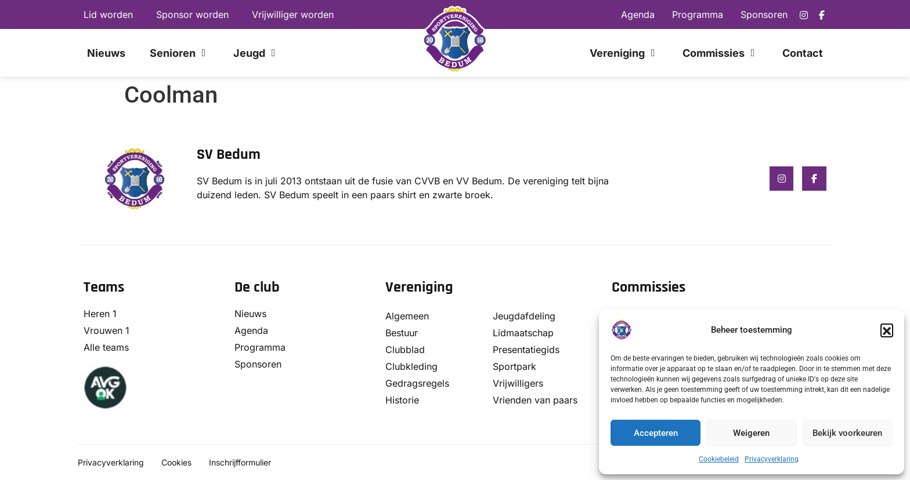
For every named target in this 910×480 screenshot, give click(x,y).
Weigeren (751, 433)
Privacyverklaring (772, 459)
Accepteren (656, 433)
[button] (887, 330)
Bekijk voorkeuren (847, 433)
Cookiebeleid (719, 459)
